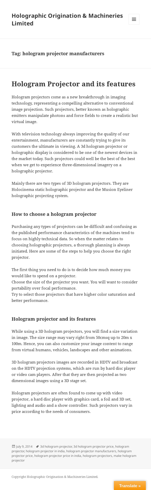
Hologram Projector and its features (74, 83)
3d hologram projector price (93, 446)
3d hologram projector (56, 446)
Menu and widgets (134, 24)
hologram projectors (97, 456)
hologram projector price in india (57, 456)
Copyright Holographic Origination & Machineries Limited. (55, 477)
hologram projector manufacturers (91, 451)
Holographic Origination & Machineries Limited (67, 19)
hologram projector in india (45, 451)
